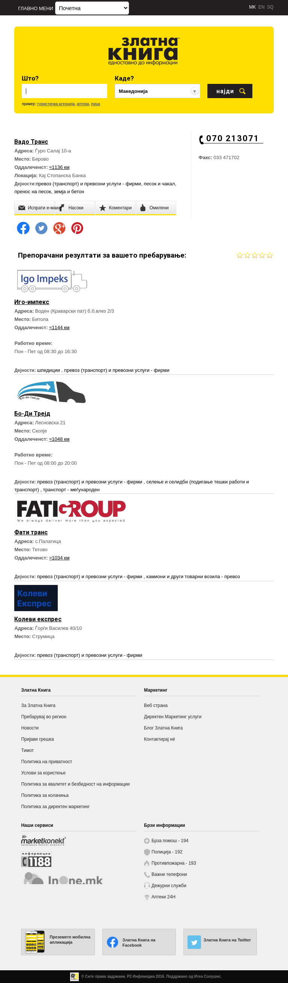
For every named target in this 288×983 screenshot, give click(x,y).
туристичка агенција (56, 104)
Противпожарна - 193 (174, 863)
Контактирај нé (159, 739)
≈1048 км (59, 439)
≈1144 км (59, 327)
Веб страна (156, 705)
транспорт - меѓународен (71, 489)
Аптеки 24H (164, 896)
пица (95, 104)
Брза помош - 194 (170, 840)
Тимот (27, 750)
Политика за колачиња (45, 795)
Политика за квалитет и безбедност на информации (75, 784)
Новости (29, 728)
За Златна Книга (38, 705)
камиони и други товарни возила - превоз (193, 576)
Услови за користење (43, 773)
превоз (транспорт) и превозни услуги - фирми (88, 183)
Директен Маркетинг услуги (172, 716)
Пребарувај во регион (43, 716)
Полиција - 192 (167, 852)
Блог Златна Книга (163, 728)
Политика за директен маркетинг (55, 806)
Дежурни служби (169, 885)
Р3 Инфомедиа (141, 976)
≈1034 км (59, 558)
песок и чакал (159, 183)
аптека (83, 104)
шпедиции (49, 370)
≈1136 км (59, 167)
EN (261, 7)
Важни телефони (169, 874)
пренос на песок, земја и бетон (49, 191)
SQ (270, 7)
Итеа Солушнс (207, 976)
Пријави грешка (37, 739)
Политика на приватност (46, 761)
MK (252, 7)
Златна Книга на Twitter (227, 940)
